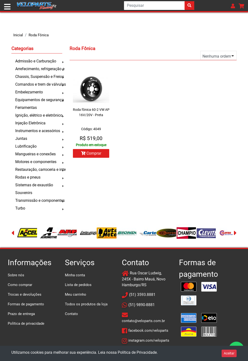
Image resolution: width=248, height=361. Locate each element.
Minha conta (75, 275)
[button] (233, 6)
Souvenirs (23, 192)
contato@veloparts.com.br (143, 321)
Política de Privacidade (137, 352)
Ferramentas (26, 107)
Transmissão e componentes (38, 200)
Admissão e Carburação (35, 61)
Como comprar (20, 285)
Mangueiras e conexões (35, 154)
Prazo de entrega (21, 314)
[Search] (159, 5)
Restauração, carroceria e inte (38, 169)
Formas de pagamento (26, 304)
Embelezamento (29, 92)
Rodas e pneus (27, 177)
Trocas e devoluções (24, 294)
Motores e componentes (35, 161)
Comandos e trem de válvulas (38, 84)
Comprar (91, 153)
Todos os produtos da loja (86, 304)
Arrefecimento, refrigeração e (38, 69)
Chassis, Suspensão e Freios (38, 76)
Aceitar (229, 353)
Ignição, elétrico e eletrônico (38, 115)
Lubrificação (26, 146)
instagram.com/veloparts (148, 340)
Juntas (21, 138)
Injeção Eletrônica (30, 123)
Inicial (18, 35)
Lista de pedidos (78, 285)
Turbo (20, 208)
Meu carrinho (75, 294)
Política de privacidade (26, 323)
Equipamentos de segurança (38, 100)
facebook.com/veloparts (148, 330)
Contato (71, 314)
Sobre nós (16, 275)
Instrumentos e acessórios (37, 130)
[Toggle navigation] (7, 7)
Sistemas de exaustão (34, 185)
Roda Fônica (39, 35)
